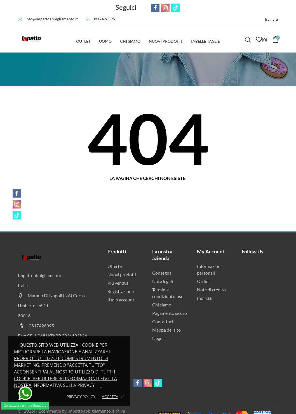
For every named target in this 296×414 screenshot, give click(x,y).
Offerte (114, 266)
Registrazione (120, 291)
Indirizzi (204, 298)
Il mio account (120, 299)
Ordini (203, 281)
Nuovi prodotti (121, 274)
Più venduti (118, 282)
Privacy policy (81, 396)
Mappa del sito (166, 329)
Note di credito (211, 289)
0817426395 (104, 18)
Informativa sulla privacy (63, 385)
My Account (210, 251)
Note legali (162, 281)
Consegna (162, 272)
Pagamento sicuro (169, 313)
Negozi (159, 338)
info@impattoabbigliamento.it (51, 18)
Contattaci (162, 321)
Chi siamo (161, 304)
